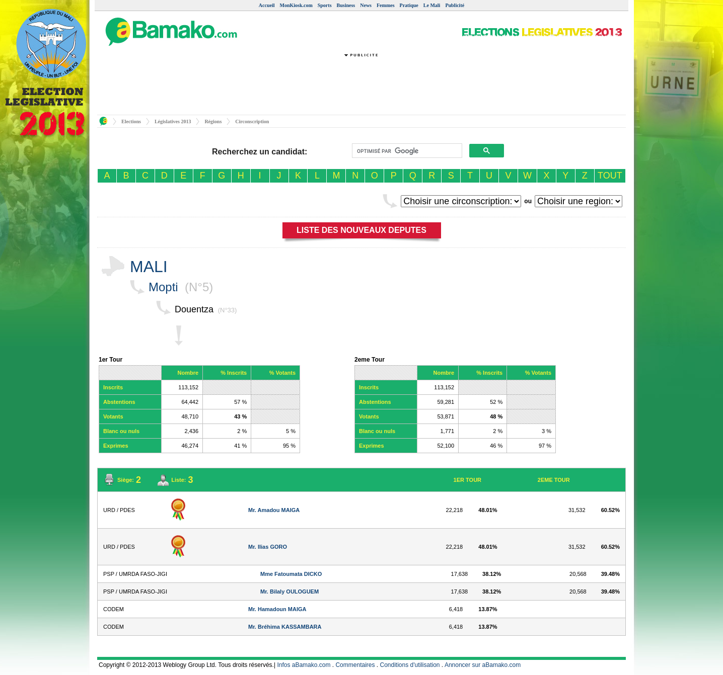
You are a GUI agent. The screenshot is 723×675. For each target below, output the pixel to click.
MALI (149, 267)
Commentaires (355, 664)
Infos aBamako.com (303, 664)
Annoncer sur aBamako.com (483, 664)
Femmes (386, 5)
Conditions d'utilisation (410, 664)
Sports (325, 5)
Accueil (267, 5)
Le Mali (432, 5)
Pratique (409, 5)
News (366, 5)
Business (346, 5)
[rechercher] (406, 150)
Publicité (454, 5)
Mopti (163, 287)
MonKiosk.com (295, 5)
